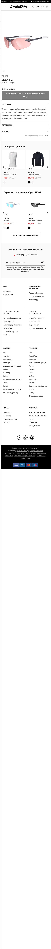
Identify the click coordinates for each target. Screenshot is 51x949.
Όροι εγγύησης (9, 322)
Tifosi (5, 76)
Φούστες (32, 383)
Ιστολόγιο (7, 291)
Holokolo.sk (38, 451)
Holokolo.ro (40, 453)
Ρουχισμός (8, 413)
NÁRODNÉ (33, 422)
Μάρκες (6, 422)
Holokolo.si (9, 456)
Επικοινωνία (8, 295)
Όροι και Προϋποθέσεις (37, 328)
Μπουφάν (7, 363)
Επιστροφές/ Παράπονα (13, 325)
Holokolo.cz (9, 453)
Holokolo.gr (25, 458)
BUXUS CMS (22, 451)
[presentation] (4, 167)
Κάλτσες (6, 373)
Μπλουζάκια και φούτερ (12, 389)
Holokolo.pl (20, 453)
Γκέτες (5, 376)
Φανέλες (6, 356)
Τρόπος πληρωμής (36, 293)
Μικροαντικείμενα (10, 419)
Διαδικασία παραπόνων (13, 318)
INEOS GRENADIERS (37, 416)
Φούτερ (31, 376)
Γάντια (5, 369)
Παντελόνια (7, 359)
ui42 (31, 451)
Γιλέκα (5, 386)
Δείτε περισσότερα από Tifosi (25, 235)
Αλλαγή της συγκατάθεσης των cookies (11, 331)
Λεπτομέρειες (8, 125)
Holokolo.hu (30, 453)
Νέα (4, 353)
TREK (31, 419)
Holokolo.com (19, 456)
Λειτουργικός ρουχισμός (12, 366)
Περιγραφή (6, 104)
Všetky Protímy (34, 426)
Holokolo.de (30, 456)
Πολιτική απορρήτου (36, 318)
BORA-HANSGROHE (37, 413)
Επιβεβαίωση (42, 262)
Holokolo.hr (41, 456)
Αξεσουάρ (7, 416)
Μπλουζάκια (33, 379)
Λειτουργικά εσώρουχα (37, 363)
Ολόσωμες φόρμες (10, 393)
